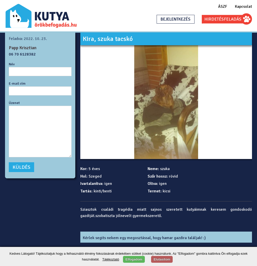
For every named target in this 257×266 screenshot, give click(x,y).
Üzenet (14, 102)
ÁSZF (222, 6)
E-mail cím (17, 83)
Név (12, 64)
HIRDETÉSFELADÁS (222, 19)
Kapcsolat (243, 6)
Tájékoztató (110, 259)
